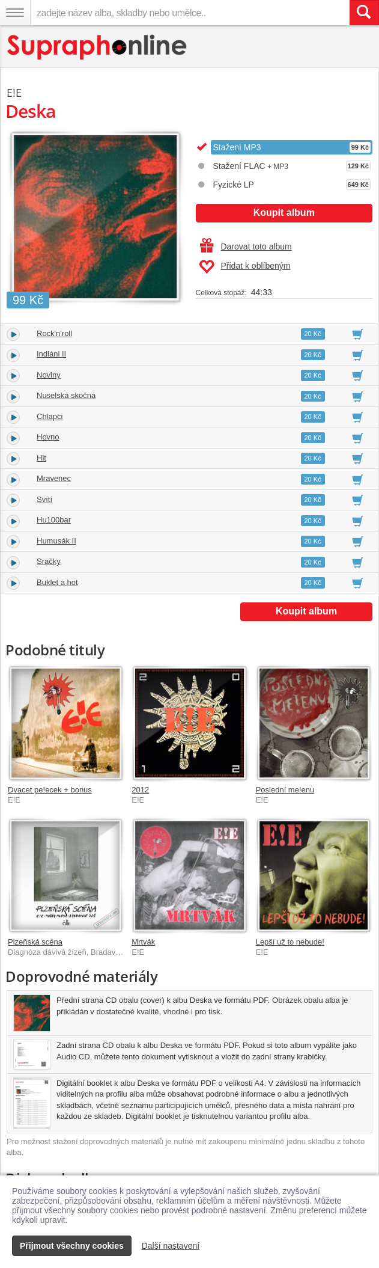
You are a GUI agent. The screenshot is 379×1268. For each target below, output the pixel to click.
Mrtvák (143, 941)
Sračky (49, 561)
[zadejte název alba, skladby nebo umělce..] (190, 12)
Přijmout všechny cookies (72, 1246)
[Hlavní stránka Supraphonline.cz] (97, 47)
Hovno (48, 436)
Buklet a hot (57, 582)
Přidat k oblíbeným (245, 267)
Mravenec (54, 478)
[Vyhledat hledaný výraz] (364, 12)
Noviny (49, 374)
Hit (41, 457)
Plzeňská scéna (35, 941)
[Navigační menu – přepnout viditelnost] (15, 12)
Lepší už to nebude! (290, 941)
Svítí (44, 499)
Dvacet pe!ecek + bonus (50, 789)
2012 (140, 789)
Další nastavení (171, 1246)
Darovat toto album (246, 246)
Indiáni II (51, 353)
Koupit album (284, 212)
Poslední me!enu (285, 789)
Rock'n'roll (54, 333)
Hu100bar (54, 519)
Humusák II (56, 540)
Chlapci (49, 416)
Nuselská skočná (66, 395)
